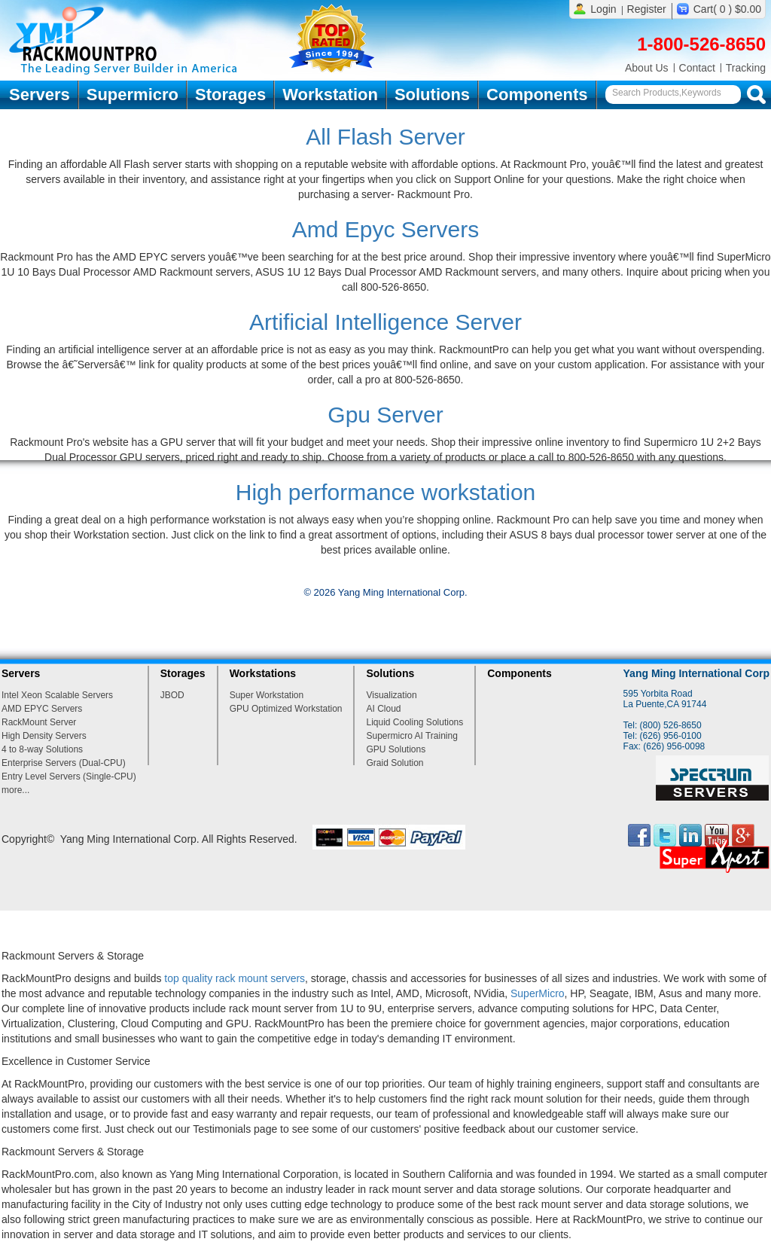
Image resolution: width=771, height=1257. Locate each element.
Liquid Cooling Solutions (414, 722)
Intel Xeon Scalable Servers (57, 695)
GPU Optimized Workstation (286, 708)
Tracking (746, 68)
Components (536, 94)
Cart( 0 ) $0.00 (727, 9)
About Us (647, 68)
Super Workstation (267, 695)
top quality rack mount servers (234, 978)
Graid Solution (394, 763)
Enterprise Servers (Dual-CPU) (64, 763)
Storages (230, 94)
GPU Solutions (395, 749)
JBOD (172, 695)
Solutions (432, 94)
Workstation (330, 94)
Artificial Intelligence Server (385, 322)
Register (646, 9)
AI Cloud (383, 708)
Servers (39, 94)
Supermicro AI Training (411, 736)
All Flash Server (385, 136)
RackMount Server (39, 722)
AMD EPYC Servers (42, 708)
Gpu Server (385, 414)
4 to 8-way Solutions (42, 749)
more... (15, 790)
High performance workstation (386, 492)
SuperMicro (537, 993)
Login (603, 9)
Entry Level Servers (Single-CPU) (69, 776)
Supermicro (132, 94)
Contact (697, 68)
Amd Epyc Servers (385, 229)
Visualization (391, 695)
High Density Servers (44, 736)
